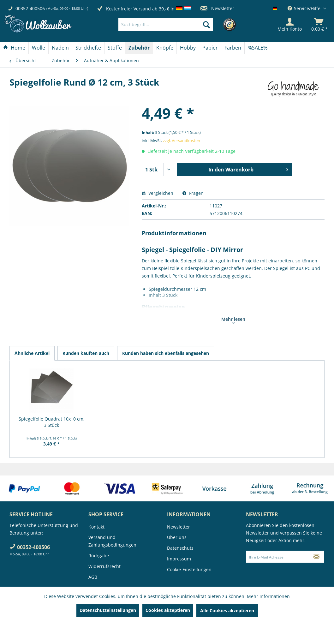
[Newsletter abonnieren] (316, 557)
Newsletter (217, 8)
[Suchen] (206, 24)
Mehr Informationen (268, 596)
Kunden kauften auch (86, 353)
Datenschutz (180, 548)
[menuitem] (175, 24)
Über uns (177, 537)
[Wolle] (38, 48)
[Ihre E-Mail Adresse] (277, 557)
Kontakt (96, 527)
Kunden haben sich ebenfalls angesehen (165, 353)
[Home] (14, 48)
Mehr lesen (233, 320)
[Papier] (210, 48)
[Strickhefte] (88, 48)
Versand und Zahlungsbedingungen (112, 541)
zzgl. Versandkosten (181, 140)
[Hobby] (188, 48)
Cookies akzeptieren (168, 610)
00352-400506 (30, 8)
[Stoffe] (114, 48)
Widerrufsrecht (104, 566)
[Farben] (232, 48)
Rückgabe (98, 556)
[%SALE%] (258, 48)
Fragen (193, 193)
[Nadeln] (60, 48)
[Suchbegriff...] (165, 24)
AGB (92, 577)
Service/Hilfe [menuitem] (305, 8)
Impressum (179, 559)
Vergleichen (157, 193)
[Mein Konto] (289, 24)
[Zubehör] (139, 48)
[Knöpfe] (164, 48)
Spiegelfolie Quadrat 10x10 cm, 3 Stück (52, 422)
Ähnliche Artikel (32, 353)
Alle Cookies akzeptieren (227, 610)
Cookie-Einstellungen (189, 569)
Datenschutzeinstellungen (108, 610)
